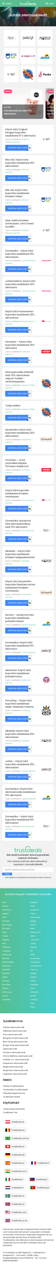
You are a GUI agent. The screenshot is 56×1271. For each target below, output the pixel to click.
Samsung (6, 992)
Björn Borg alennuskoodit (15, 1041)
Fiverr (32, 906)
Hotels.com (35, 932)
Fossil (32, 913)
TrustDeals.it (17, 1179)
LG (31, 951)
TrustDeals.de (18, 1154)
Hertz (32, 928)
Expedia (33, 902)
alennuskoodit (10, 1048)
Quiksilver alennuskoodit (15, 1073)
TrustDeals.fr (43, 1163)
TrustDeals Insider (11, 1096)
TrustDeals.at (17, 1121)
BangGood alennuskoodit (15, 1038)
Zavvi (32, 1007)
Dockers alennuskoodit (14, 1052)
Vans (32, 988)
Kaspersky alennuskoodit (15, 1063)
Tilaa (7, 874)
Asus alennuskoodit (12, 1034)
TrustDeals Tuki (10, 1112)
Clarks (5, 936)
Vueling (33, 999)
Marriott (5, 958)
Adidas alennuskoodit (13, 1027)
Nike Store (6, 966)
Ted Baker (34, 962)
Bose (4, 932)
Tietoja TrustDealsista (13, 1086)
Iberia (32, 936)
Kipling (33, 947)
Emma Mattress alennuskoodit (17, 1056)
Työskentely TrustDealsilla (15, 1089)
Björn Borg (7, 924)
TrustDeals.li (41, 1179)
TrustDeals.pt (42, 1187)
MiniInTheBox (8, 962)
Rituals (5, 988)
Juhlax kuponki (28, 652)
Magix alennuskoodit (13, 1066)
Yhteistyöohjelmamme (14, 1093)
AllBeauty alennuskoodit (14, 1030)
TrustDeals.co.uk (19, 1220)
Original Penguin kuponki (17, 140)
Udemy (33, 977)
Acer (4, 902)
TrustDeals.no (17, 1204)
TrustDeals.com (18, 1212)
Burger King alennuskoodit (16, 1045)
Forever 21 (34, 910)
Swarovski (35, 958)
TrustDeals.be (18, 1130)
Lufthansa (6, 954)
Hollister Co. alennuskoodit (16, 1059)
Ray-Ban (6, 984)
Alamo (5, 906)
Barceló (5, 921)
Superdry (6, 999)
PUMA (32, 954)
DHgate (5, 939)
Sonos (5, 995)
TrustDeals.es (17, 1163)
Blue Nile (6, 928)
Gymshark (35, 917)
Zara (32, 1003)
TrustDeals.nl (17, 1187)
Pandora (6, 973)
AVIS (4, 917)
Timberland (35, 966)
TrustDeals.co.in (19, 1171)
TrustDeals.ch (17, 1146)
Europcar (6, 951)
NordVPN (6, 969)
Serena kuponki (29, 624)
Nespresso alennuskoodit (15, 1070)
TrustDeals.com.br (20, 1138)
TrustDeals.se (17, 1195)
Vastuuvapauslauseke (14, 1108)
